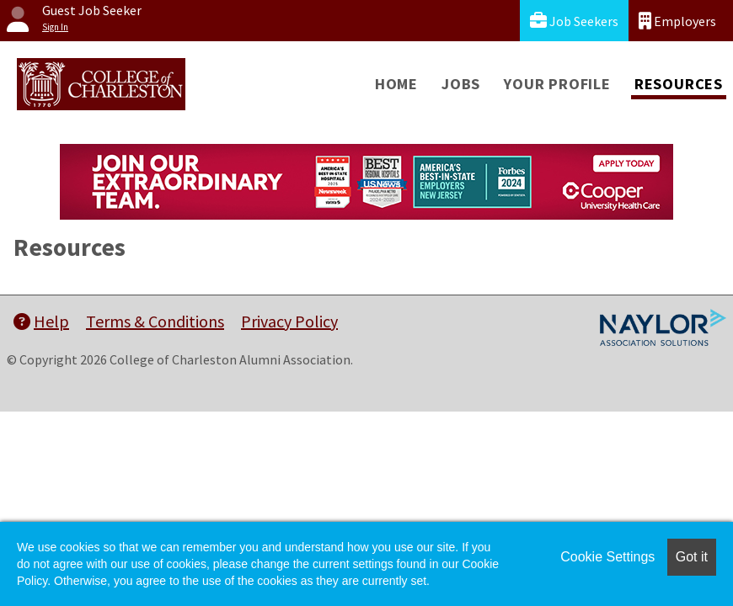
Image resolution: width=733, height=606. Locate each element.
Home (396, 83)
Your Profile (557, 83)
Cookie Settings (607, 557)
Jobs (460, 83)
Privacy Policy (289, 321)
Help (41, 321)
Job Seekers (574, 20)
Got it (692, 557)
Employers (677, 20)
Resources (678, 83)
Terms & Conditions (155, 321)
